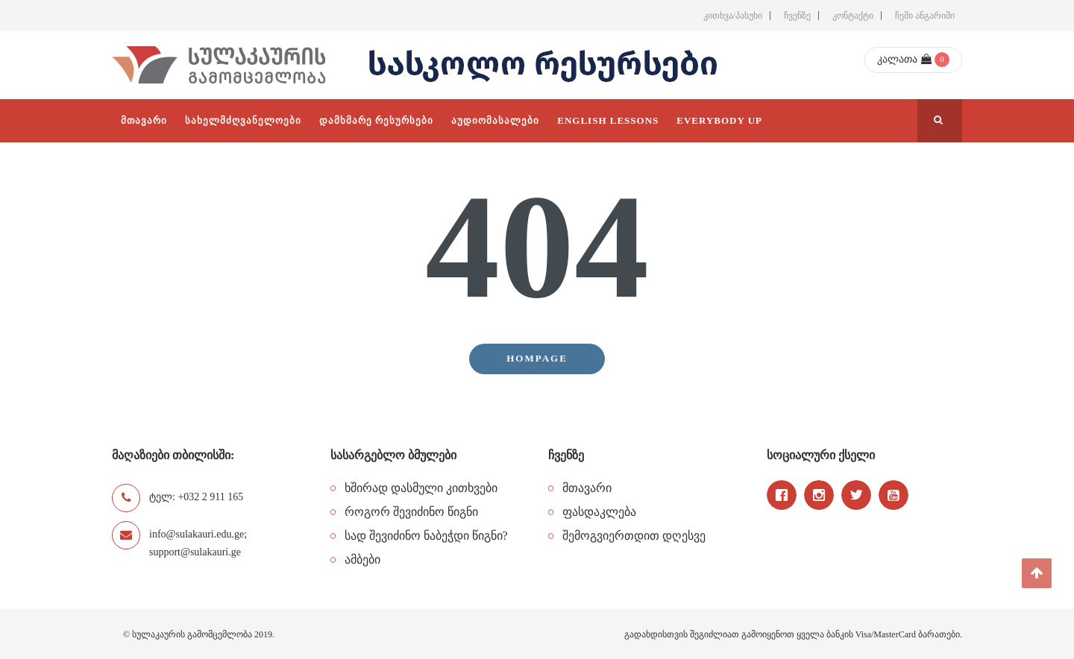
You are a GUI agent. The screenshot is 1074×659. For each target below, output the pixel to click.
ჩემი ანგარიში (925, 15)
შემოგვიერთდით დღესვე (634, 535)
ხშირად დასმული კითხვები (421, 488)
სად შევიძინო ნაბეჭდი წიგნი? (426, 535)
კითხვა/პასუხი (732, 15)
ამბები (362, 559)
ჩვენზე (797, 15)
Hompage (537, 358)
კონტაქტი (852, 15)
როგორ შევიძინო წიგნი (411, 511)
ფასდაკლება (599, 511)
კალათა (904, 59)
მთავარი (587, 488)
